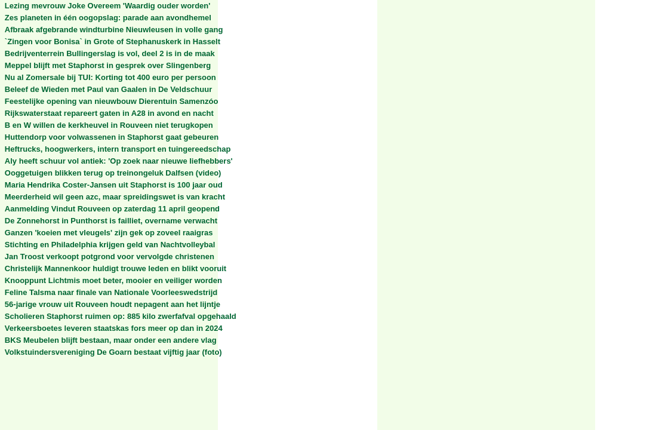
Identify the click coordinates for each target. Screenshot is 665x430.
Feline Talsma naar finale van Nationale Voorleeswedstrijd (111, 292)
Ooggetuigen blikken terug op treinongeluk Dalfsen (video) (113, 172)
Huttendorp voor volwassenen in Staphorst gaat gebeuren (111, 137)
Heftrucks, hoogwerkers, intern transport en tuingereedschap (118, 149)
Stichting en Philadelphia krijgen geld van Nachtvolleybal (110, 244)
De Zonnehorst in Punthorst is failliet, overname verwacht (111, 220)
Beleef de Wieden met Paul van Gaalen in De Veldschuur (108, 89)
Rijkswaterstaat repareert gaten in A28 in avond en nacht (109, 113)
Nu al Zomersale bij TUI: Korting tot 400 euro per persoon (110, 77)
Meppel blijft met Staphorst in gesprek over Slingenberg (108, 65)
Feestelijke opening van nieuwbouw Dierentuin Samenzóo (111, 101)
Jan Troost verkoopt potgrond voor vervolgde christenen (109, 256)
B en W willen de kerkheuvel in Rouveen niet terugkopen (109, 125)
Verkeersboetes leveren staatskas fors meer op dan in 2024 (114, 328)
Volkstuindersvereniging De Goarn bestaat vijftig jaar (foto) (113, 352)
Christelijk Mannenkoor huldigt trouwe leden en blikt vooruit (115, 268)
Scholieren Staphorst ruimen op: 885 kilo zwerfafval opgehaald (120, 316)
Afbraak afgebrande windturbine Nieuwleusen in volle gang (114, 29)
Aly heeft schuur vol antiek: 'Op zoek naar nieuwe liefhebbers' (119, 160)
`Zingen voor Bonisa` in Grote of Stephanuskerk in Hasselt (112, 41)
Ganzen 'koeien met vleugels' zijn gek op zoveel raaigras (109, 232)
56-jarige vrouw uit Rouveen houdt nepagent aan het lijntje (112, 304)
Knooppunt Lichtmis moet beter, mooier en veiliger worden (113, 280)
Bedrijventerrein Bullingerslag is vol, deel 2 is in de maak (110, 53)
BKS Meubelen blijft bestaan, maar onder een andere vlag (111, 340)
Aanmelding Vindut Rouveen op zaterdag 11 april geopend (112, 208)
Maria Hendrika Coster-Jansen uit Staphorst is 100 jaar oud (114, 184)
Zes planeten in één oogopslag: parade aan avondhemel (108, 17)
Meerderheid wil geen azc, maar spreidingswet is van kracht (115, 196)
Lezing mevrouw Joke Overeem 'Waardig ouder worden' (108, 5)
